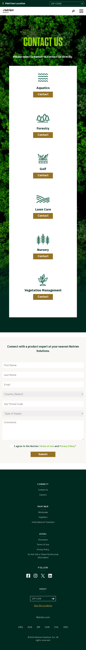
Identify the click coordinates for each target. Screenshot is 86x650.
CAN (47, 627)
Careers (43, 494)
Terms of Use (46, 446)
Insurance (43, 539)
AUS (30, 627)
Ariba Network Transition (43, 522)
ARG (20, 627)
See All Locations (43, 605)
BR (38, 627)
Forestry (43, 128)
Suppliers (43, 517)
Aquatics (43, 88)
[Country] (43, 394)
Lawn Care (43, 209)
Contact (43, 94)
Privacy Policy (43, 549)
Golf (43, 169)
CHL (56, 627)
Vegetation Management (43, 290)
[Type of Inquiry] (43, 413)
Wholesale (43, 512)
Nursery (43, 250)
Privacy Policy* (67, 446)
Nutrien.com (43, 617)
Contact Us (43, 489)
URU (65, 627)
